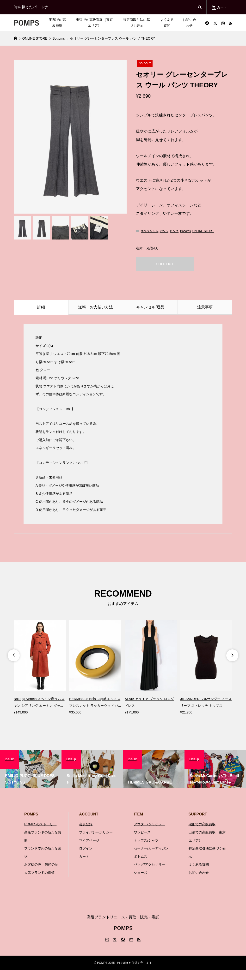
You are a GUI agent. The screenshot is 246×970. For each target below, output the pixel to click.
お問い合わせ (189, 22)
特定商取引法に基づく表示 (136, 22)
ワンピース (142, 832)
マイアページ (89, 840)
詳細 (41, 307)
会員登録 (85, 824)
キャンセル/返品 (150, 307)
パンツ (164, 231)
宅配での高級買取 (57, 22)
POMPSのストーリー (40, 824)
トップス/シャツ (146, 840)
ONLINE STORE (203, 231)
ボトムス (140, 856)
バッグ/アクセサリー (149, 864)
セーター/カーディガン (151, 848)
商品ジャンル (149, 231)
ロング (174, 231)
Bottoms (185, 231)
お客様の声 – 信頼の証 (41, 864)
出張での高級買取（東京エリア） (94, 22)
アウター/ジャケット (149, 824)
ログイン (85, 848)
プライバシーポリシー (96, 832)
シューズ (140, 872)
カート (84, 856)
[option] (40, 668)
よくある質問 (167, 22)
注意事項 (205, 307)
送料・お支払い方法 (95, 307)
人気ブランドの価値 (39, 872)
